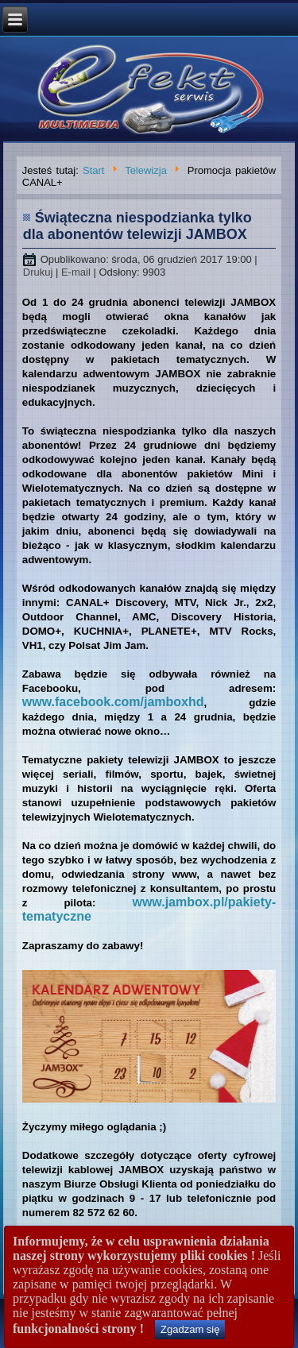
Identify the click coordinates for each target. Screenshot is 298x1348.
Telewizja (146, 170)
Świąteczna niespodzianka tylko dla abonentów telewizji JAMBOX (137, 226)
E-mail (77, 272)
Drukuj (39, 272)
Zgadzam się (190, 1329)
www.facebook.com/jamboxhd (113, 702)
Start (93, 170)
